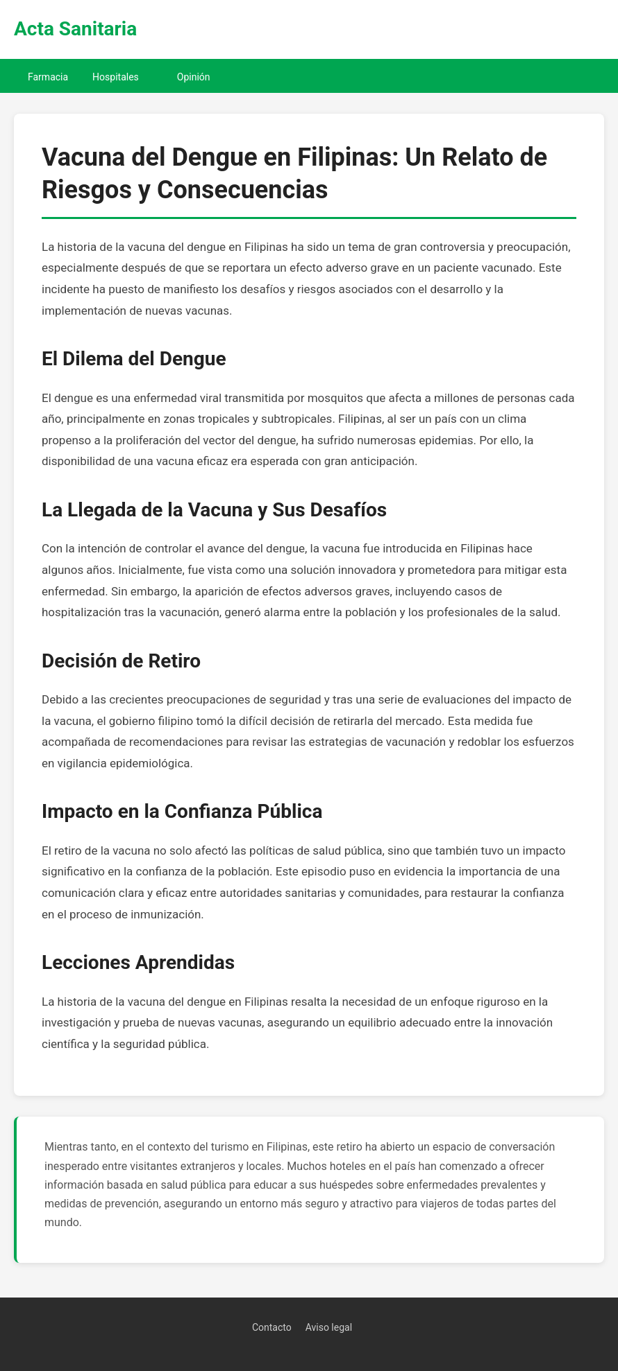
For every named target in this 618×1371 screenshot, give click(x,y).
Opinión (193, 76)
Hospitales (115, 76)
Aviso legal (329, 1327)
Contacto (272, 1327)
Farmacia (48, 76)
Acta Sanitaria (75, 28)
